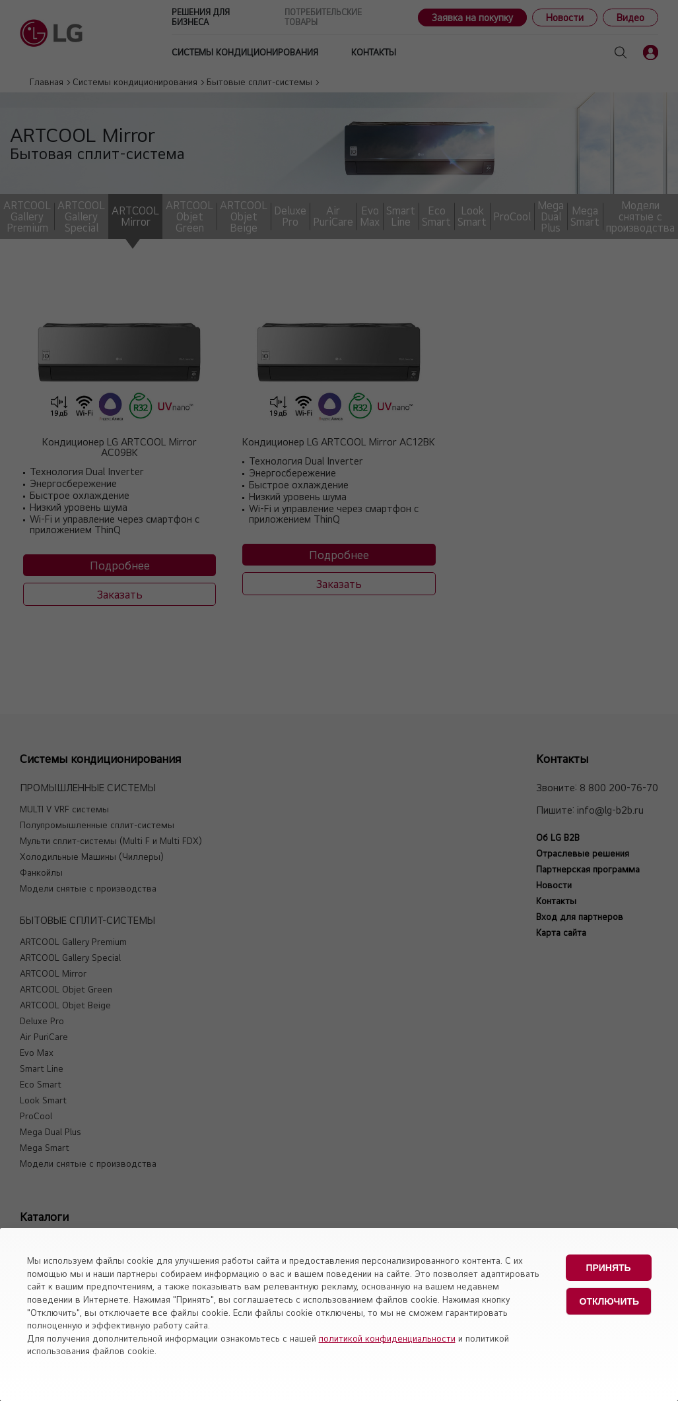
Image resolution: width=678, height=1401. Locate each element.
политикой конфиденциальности (387, 1338)
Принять (608, 1267)
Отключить (610, 1301)
